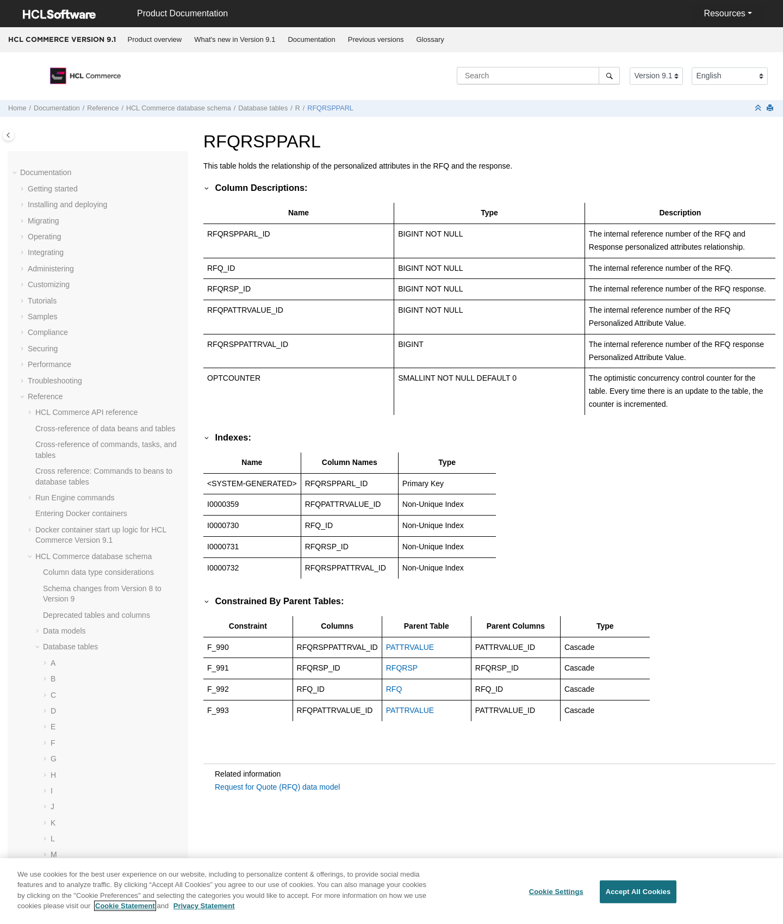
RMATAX (73, 496)
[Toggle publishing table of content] (8, 135)
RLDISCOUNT (83, 352)
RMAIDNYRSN (83, 431)
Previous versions (376, 39)
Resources (724, 13)
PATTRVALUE (410, 647)
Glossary (430, 39)
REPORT (74, 160)
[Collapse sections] (759, 108)
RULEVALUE (80, 703)
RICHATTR (77, 319)
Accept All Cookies (638, 898)
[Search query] (538, 75)
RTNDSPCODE (84, 591)
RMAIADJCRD (83, 416)
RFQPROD (77, 208)
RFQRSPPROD (85, 272)
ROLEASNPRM (84, 528)
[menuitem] (154, 39)
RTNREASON (82, 639)
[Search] (609, 75)
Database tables (263, 108)
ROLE (68, 511)
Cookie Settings (556, 898)
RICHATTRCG (83, 336)
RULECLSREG (84, 687)
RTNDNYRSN (82, 576)
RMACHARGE (83, 399)
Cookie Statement (125, 912)
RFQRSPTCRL (84, 288)
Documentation (311, 39)
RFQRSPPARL (330, 108)
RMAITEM (76, 448)
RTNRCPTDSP (84, 623)
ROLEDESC (79, 543)
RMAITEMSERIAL (89, 479)
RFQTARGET (81, 304)
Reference (103, 108)
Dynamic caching (64, 863)
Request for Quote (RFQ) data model (277, 787)
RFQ (66, 176)
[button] (53, 161)
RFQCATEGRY (84, 192)
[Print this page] (771, 108)
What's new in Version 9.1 (234, 39)
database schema (178, 108)
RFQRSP (74, 224)
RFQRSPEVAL (83, 239)
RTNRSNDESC (84, 671)
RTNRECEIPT (82, 656)
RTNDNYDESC (84, 559)
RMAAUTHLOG (85, 384)
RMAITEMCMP (84, 464)
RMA (66, 368)
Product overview (155, 39)
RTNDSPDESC (84, 607)
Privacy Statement (204, 912)
